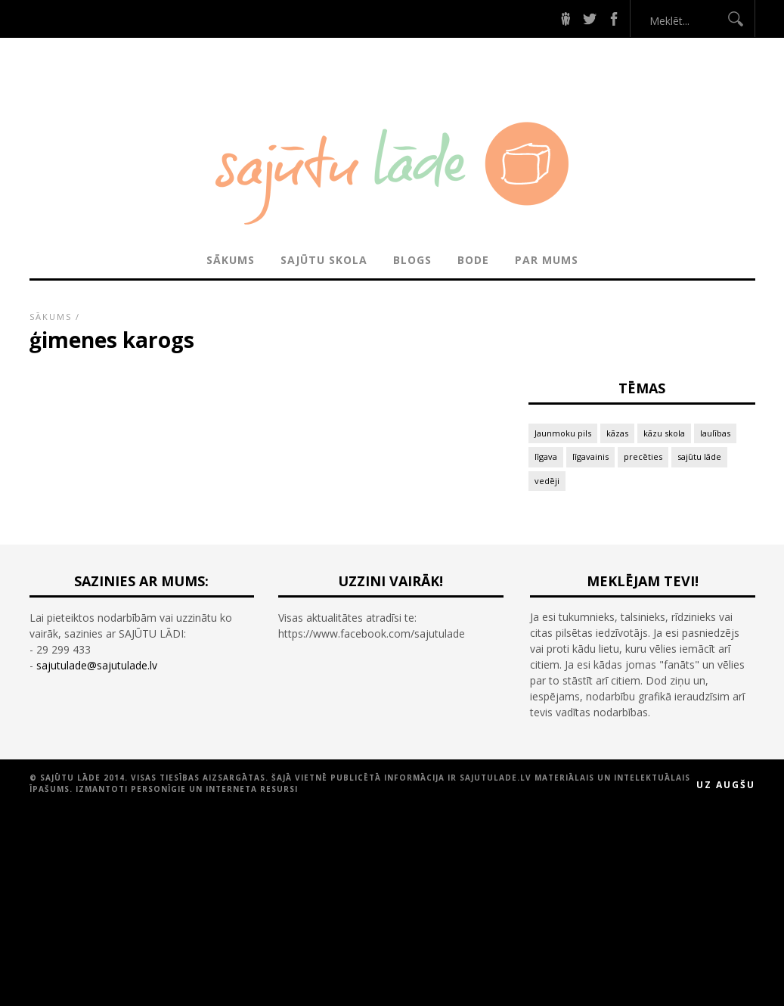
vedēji (547, 480)
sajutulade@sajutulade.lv (96, 665)
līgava (546, 456)
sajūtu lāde (699, 456)
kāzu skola (664, 433)
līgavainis (590, 456)
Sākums (230, 260)
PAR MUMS (546, 260)
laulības (715, 433)
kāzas (617, 433)
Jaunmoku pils (563, 433)
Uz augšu (725, 784)
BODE (473, 260)
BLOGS (412, 260)
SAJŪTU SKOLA (323, 260)
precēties (643, 456)
